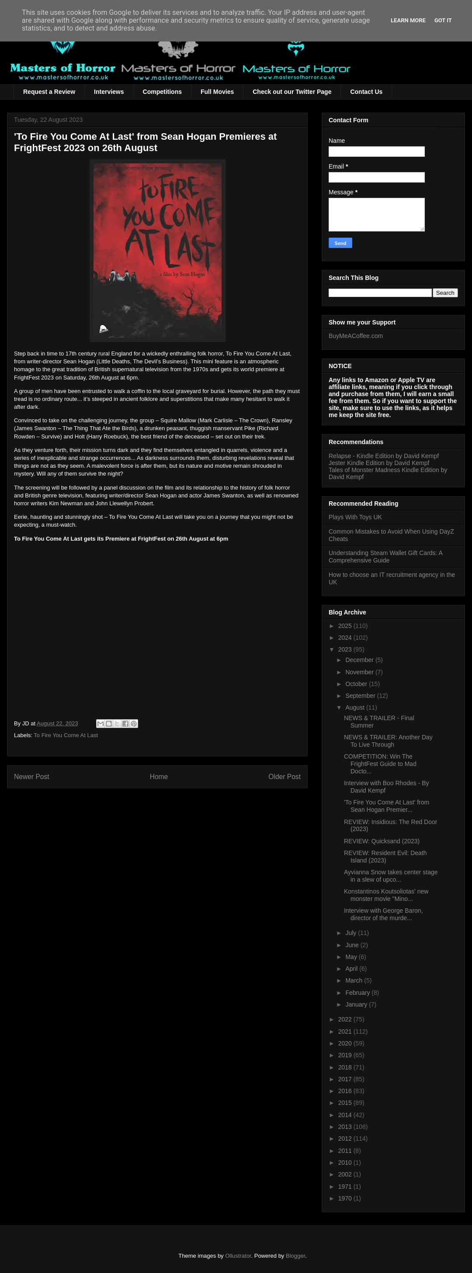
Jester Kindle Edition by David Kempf (379, 462)
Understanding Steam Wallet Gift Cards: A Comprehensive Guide (385, 556)
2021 (346, 1031)
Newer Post (31, 776)
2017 (346, 1079)
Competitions (162, 91)
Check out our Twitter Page (292, 91)
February (358, 992)
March (354, 980)
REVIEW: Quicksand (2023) (382, 841)
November (360, 672)
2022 (346, 1019)
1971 (346, 1186)
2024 (346, 637)
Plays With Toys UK (355, 517)
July (351, 932)
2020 (346, 1043)
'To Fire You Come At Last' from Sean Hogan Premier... (386, 806)
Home (159, 776)
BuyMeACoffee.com (356, 335)
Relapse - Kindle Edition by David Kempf (384, 455)
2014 (346, 1114)
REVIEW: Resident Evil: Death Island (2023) (385, 856)
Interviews (109, 91)
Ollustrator (238, 1255)
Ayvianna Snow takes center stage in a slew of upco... (391, 876)
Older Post (284, 776)
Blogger (295, 1255)
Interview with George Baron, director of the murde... (383, 914)
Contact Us (366, 91)
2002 (346, 1174)
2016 (346, 1090)
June (352, 945)
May (351, 956)
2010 (346, 1162)
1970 (346, 1198)
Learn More (408, 20)
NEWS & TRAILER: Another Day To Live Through (388, 741)
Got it (443, 20)
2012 (346, 1138)
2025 (346, 625)
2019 (346, 1055)
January (357, 1004)
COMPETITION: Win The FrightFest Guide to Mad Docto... (380, 764)
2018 (346, 1067)
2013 (346, 1126)
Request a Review (49, 91)
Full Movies (217, 91)
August (355, 707)
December (360, 659)
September (361, 695)
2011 (346, 1150)
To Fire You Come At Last (66, 735)
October (357, 683)
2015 (346, 1102)
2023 (346, 649)
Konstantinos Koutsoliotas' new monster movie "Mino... (386, 895)
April (352, 968)
